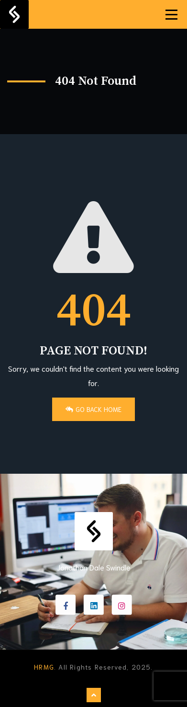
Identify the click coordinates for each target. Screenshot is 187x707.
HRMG (44, 666)
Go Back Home (93, 409)
